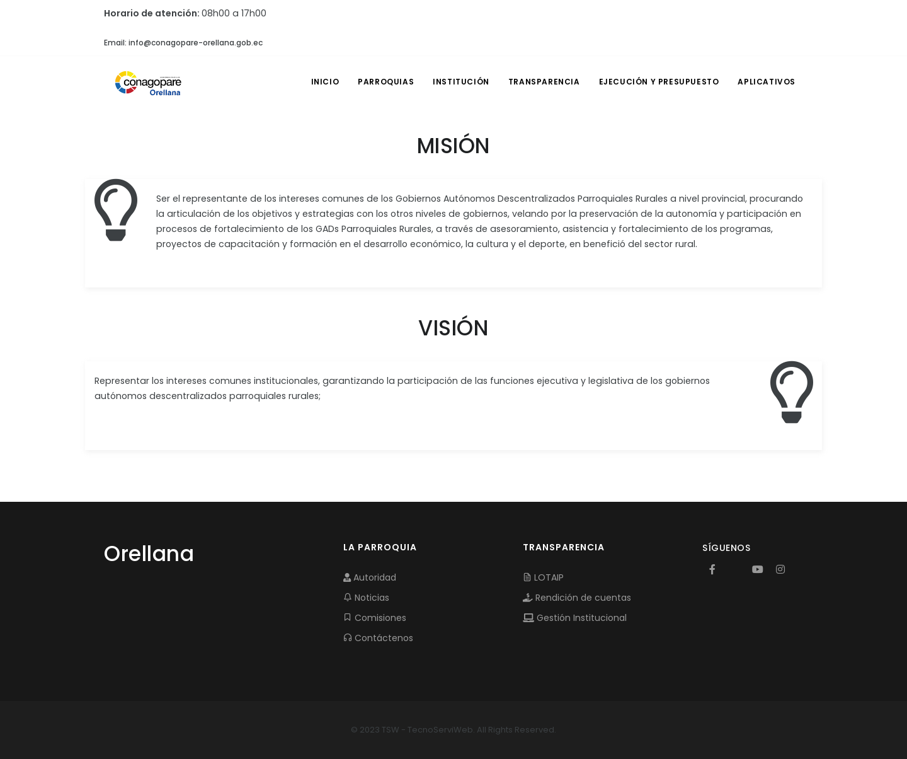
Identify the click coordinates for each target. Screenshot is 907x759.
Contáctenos (378, 638)
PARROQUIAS (386, 81)
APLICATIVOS (767, 81)
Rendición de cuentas (577, 597)
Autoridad (369, 577)
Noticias (366, 597)
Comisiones (374, 617)
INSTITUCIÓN (461, 81)
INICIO (325, 81)
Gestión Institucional (575, 617)
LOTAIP (543, 577)
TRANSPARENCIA (544, 81)
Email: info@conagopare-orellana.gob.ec (183, 42)
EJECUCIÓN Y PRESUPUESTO (659, 81)
